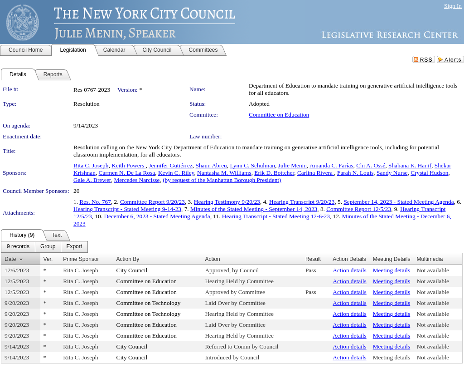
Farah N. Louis (355, 172)
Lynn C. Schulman (252, 165)
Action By (128, 259)
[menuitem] (18, 246)
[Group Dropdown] (48, 246)
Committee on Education (279, 114)
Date (10, 259)
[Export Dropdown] (74, 246)
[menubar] (44, 247)
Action (212, 259)
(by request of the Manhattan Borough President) (222, 180)
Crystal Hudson (429, 172)
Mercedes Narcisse (137, 180)
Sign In (453, 5)
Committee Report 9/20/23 (152, 201)
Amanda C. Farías (331, 165)
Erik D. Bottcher (274, 172)
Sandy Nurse (392, 172)
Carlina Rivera (315, 172)
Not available (432, 270)
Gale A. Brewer (92, 180)
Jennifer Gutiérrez (171, 165)
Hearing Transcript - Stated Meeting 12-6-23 (276, 216)
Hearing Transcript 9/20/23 (301, 201)
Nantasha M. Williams (224, 172)
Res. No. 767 (95, 201)
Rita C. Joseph (90, 165)
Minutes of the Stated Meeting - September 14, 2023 (253, 209)
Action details (349, 270)
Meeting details (392, 270)
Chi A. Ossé (370, 165)
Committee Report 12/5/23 (358, 209)
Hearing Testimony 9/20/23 (227, 201)
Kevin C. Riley (176, 172)
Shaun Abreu (211, 165)
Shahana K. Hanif (409, 165)
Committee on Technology (148, 303)
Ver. (48, 259)
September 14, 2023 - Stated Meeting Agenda (398, 201)
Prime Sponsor (81, 259)
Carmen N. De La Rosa (127, 172)
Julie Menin (292, 165)
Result (313, 259)
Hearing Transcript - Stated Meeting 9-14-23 (127, 209)
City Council (132, 270)
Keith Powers (128, 165)
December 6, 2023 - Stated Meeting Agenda (157, 216)
